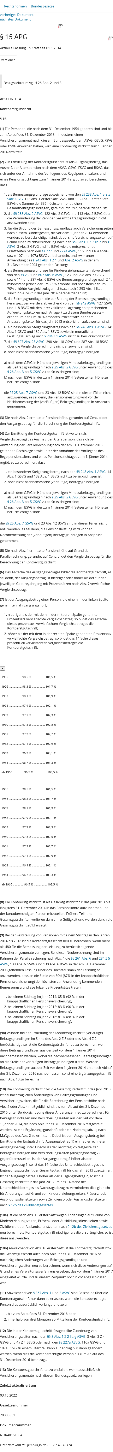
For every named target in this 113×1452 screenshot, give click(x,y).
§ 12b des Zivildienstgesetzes (30, 1205)
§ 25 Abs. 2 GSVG (65, 367)
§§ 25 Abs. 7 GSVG (23, 392)
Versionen (8, 60)
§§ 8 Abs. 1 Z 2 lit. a (86, 242)
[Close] (2, 668)
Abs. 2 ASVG (74, 260)
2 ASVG (64, 1293)
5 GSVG (35, 371)
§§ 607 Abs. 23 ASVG (28, 341)
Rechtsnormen (15, 6)
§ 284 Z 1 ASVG (55, 336)
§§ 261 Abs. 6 (81, 958)
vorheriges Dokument (17, 14)
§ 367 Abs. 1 (42, 1293)
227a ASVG (68, 251)
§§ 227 (47, 251)
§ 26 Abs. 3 (15, 371)
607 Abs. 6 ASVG (50, 275)
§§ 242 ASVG (85, 303)
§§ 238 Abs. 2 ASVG (27, 213)
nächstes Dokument (15, 19)
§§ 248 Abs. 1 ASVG (91, 327)
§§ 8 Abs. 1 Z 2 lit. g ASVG (66, 1336)
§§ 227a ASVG (69, 1342)
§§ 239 (25, 275)
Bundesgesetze (42, 6)
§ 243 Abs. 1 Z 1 (45, 260)
